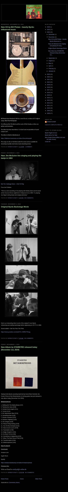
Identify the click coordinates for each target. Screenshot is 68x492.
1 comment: (29, 146)
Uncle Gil (47, 141)
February (51, 68)
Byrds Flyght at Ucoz (51, 133)
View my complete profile (53, 124)
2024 (48, 32)
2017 (48, 90)
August (51, 60)
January (51, 71)
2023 (48, 74)
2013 (48, 100)
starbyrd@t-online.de (19, 469)
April (50, 66)
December (52, 34)
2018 (48, 87)
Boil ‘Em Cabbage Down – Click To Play (12, 184)
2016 (48, 92)
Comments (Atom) (14, 482)
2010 (48, 108)
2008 (48, 113)
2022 (48, 77)
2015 (48, 95)
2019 (48, 84)
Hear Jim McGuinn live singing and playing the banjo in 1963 (21, 157)
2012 (48, 103)
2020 (48, 82)
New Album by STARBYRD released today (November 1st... (56, 53)
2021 (48, 79)
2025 (48, 29)
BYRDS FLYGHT (51, 121)
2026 (48, 27)
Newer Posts (4, 479)
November (52, 37)
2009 (48, 110)
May (50, 63)
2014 (48, 97)
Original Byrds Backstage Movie (15, 207)
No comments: (29, 197)
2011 (48, 105)
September (52, 58)
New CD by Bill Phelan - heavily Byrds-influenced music (17, 28)
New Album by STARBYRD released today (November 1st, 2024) (19, 348)
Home (22, 479)
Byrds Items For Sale (51, 135)
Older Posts (38, 479)
